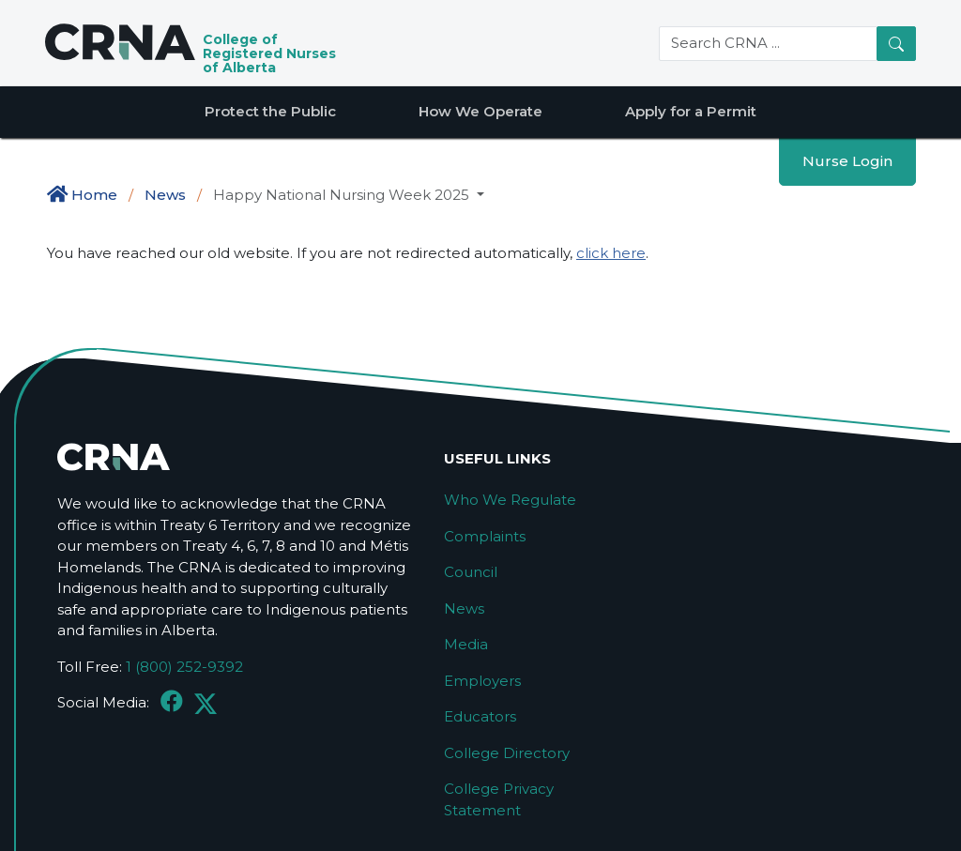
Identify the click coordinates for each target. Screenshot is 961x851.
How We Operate (480, 111)
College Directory (507, 753)
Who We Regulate (510, 500)
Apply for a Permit (690, 111)
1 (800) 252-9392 (184, 667)
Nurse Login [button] (847, 161)
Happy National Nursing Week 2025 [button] (343, 195)
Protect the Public (270, 111)
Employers (482, 681)
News (165, 195)
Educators (480, 716)
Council (470, 572)
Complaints (485, 536)
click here (611, 253)
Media (466, 644)
